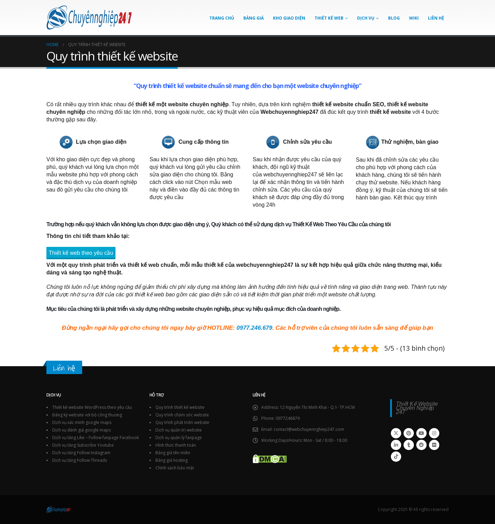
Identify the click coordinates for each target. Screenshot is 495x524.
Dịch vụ (365, 18)
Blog (394, 18)
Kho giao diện (289, 18)
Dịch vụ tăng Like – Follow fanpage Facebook (95, 437)
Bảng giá (253, 18)
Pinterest (409, 433)
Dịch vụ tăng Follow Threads (79, 460)
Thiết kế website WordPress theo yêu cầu (92, 407)
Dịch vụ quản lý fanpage (178, 437)
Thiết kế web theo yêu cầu (81, 253)
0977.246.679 (254, 328)
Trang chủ (221, 18)
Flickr (434, 445)
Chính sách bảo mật (174, 468)
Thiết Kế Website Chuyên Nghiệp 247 (417, 408)
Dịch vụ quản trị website (178, 430)
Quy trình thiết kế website (171, 85)
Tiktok (396, 456)
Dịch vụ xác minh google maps (81, 422)
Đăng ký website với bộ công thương (87, 415)
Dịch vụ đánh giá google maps (81, 430)
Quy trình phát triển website (182, 422)
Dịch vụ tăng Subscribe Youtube (83, 445)
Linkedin (396, 445)
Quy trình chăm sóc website (182, 415)
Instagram (434, 433)
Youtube (421, 433)
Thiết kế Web (329, 18)
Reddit (421, 445)
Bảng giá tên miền (172, 453)
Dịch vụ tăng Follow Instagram (81, 453)
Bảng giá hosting (171, 460)
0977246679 (288, 418)
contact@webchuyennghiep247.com (309, 429)
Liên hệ (436, 18)
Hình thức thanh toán (175, 445)
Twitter (396, 433)
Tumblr (409, 445)
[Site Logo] (89, 18)
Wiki (414, 18)
